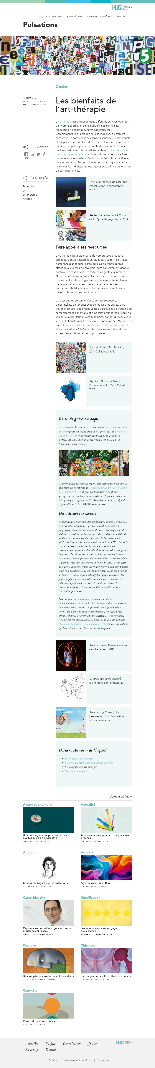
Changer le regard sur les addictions (45, 883)
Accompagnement (37, 805)
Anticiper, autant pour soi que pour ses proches (105, 836)
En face (50, 1044)
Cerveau (29, 945)
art (24, 190)
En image (31, 1049)
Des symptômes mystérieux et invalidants (48, 976)
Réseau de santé (74, 16)
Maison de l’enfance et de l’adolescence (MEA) (84, 624)
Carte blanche (34, 898)
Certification (91, 898)
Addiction (30, 852)
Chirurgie (88, 945)
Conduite (30, 990)
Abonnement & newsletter (98, 16)
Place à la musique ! (76, 771)
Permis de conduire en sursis (40, 1021)
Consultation (72, 1044)
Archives (53, 1060)
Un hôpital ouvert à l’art (78, 758)
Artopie (64, 427)
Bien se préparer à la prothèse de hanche (106, 976)
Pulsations (40, 24)
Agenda (87, 852)
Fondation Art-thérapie (78, 325)
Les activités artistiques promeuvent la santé (89, 762)
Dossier (62, 87)
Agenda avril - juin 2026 (95, 883)
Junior (92, 1044)
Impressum (120, 16)
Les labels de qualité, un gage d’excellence (99, 929)
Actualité (88, 805)
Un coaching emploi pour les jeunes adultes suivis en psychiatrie (45, 836)
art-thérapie (65, 121)
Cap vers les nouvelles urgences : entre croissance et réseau (47, 929)
